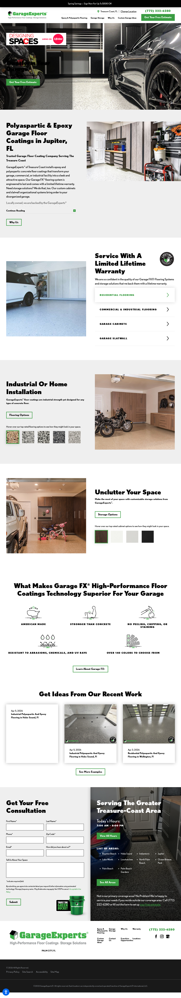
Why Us (13, 224)
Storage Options (105, 516)
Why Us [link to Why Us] (111, 18)
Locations (136, 941)
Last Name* (51, 823)
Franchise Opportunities (127, 942)
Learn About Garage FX (90, 671)
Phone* (9, 836)
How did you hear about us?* (58, 849)
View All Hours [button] (108, 838)
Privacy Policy (12, 973)
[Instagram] (162, 938)
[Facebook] (156, 938)
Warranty (136, 931)
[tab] (133, 297)
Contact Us (112, 942)
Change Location (128, 11)
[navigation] (99, 17)
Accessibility (42, 973)
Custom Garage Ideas (100, 943)
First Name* (11, 823)
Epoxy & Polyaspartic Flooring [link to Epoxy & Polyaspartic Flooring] (74, 18)
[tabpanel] (46, 303)
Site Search (27, 973)
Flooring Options (17, 417)
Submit (13, 904)
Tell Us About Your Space (17, 862)
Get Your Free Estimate (158, 17)
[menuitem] (74, 17)
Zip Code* (50, 836)
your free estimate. (150, 906)
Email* (9, 849)
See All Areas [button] (108, 884)
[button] (5, 992)
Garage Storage (112, 932)
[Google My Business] (168, 938)
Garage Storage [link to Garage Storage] (97, 18)
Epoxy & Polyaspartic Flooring (102, 933)
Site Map (54, 973)
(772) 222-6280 (158, 11)
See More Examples (90, 774)
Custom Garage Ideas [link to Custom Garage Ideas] (127, 18)
